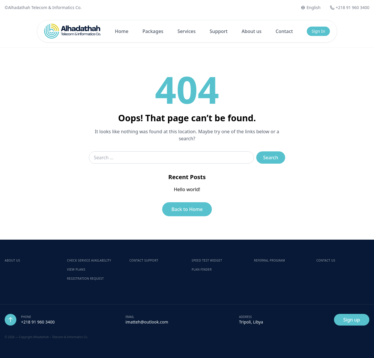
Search (270, 157)
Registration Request (85, 278)
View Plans (76, 269)
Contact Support (143, 260)
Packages (152, 31)
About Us (12, 260)
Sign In (318, 31)
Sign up (351, 320)
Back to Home (187, 209)
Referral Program (269, 260)
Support (218, 31)
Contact (284, 31)
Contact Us (325, 260)
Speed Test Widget (207, 260)
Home (121, 31)
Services (186, 31)
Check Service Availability (89, 260)
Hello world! (187, 189)
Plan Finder (202, 269)
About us (252, 31)
